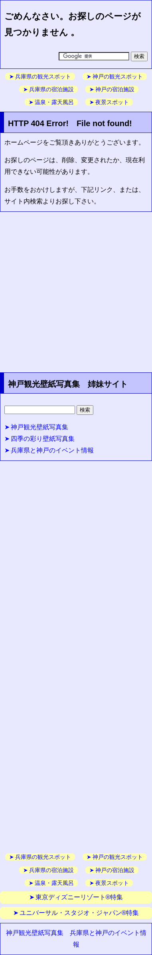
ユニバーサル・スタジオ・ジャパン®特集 (79, 912)
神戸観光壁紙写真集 (39, 427)
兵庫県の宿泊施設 (51, 89)
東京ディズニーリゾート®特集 (79, 897)
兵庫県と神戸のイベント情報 (52, 450)
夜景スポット (112, 102)
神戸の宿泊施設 (114, 89)
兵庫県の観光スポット (43, 76)
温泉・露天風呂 (54, 102)
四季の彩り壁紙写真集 (43, 438)
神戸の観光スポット (118, 76)
